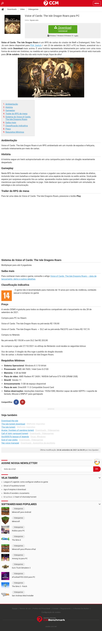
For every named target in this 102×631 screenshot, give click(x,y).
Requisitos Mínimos (14, 132)
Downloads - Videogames (47, 430)
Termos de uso (25, 609)
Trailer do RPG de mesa (16, 113)
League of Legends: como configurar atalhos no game (26, 482)
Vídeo (22, 9)
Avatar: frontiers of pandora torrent (17, 430)
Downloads (12, 9)
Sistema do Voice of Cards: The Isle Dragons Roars (18, 118)
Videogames (33, 9)
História (9, 107)
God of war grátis (9, 440)
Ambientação (11, 104)
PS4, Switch (35, 45)
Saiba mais (10, 122)
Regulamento (65, 609)
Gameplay (10, 110)
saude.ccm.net (51, 626)
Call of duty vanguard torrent (14, 433)
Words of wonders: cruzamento (16, 493)
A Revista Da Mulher (81, 609)
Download (63, 29)
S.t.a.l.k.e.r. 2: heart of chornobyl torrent (20, 497)
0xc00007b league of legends (15, 436)
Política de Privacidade (41, 609)
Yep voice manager (10, 443)
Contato (55, 609)
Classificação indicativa (16, 125)
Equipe (14, 609)
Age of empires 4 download (15, 489)
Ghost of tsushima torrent (14, 486)
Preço (8, 129)
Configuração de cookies (50, 612)
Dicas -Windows (38, 436)
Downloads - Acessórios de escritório (38, 443)
